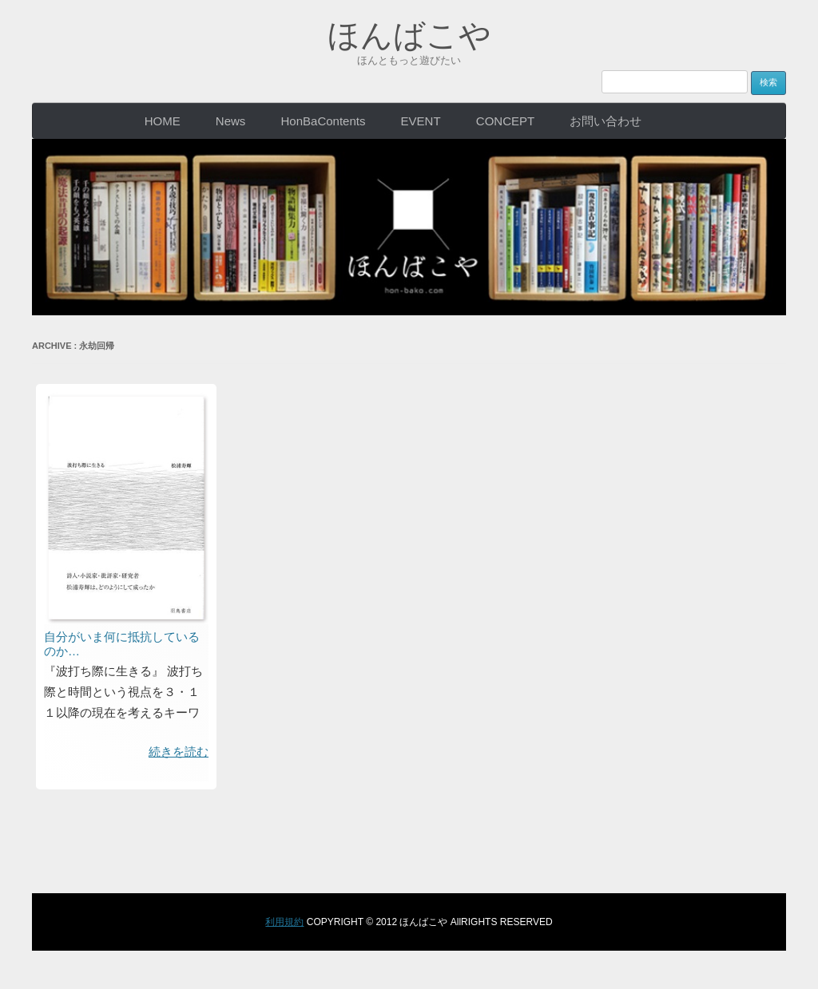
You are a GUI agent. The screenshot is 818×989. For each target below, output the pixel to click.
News (231, 121)
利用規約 (284, 922)
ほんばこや (409, 35)
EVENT (421, 121)
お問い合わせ (605, 121)
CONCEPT (505, 121)
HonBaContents (323, 121)
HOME (163, 121)
